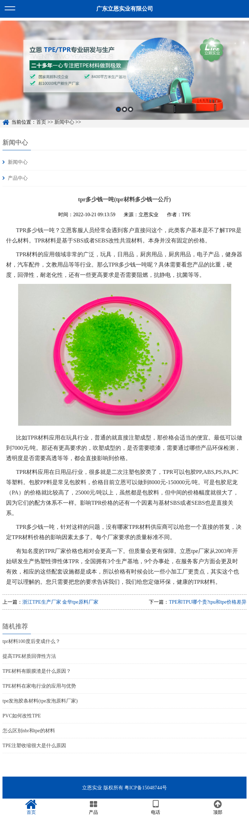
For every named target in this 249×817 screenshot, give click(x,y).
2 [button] (124, 116)
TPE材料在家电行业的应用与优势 (39, 686)
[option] (124, 77)
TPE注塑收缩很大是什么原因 (34, 745)
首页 (31, 807)
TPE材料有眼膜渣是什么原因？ (36, 671)
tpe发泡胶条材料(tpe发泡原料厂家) (40, 701)
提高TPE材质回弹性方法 (29, 656)
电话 (156, 807)
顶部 (218, 807)
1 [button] (118, 116)
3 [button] (130, 116)
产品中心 (18, 178)
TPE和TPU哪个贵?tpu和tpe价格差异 (208, 602)
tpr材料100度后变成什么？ (31, 641)
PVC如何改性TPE (21, 715)
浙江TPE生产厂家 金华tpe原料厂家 (60, 602)
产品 (93, 807)
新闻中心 (15, 142)
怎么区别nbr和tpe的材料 (28, 730)
